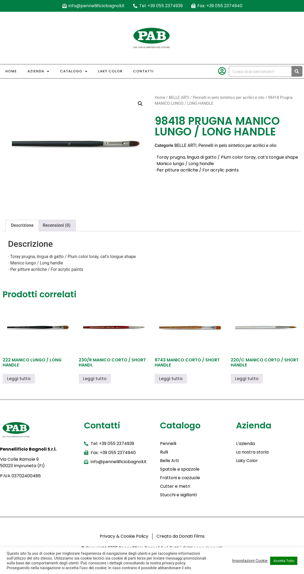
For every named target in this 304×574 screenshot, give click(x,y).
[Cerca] (296, 71)
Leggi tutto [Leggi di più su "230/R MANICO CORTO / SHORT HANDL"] (95, 379)
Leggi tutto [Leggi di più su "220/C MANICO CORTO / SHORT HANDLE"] (247, 379)
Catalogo (73, 71)
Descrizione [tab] (22, 225)
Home (11, 71)
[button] (140, 103)
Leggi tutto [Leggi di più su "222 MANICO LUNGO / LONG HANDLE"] (19, 379)
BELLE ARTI (179, 97)
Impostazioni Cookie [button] (249, 560)
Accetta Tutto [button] (283, 561)
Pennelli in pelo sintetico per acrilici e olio (229, 97)
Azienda (38, 71)
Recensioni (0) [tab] (56, 225)
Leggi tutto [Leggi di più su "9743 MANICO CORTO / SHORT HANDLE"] (171, 379)
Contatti (143, 71)
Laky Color (110, 71)
